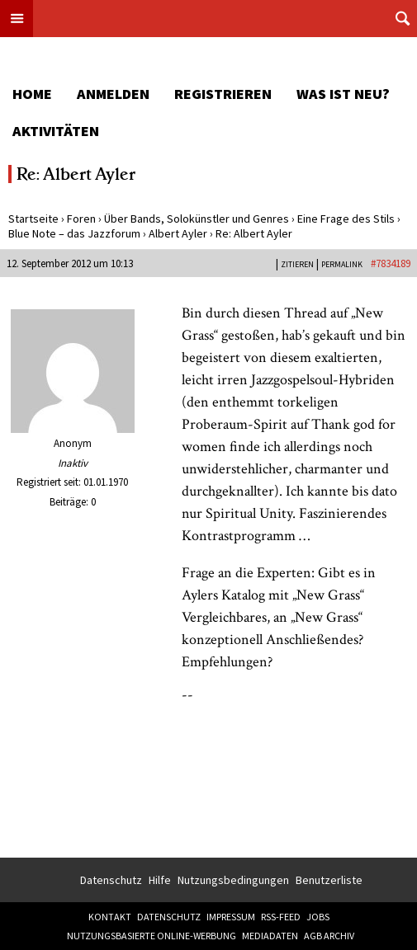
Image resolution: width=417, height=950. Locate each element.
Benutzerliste (329, 879)
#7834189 (390, 263)
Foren (81, 218)
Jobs (317, 916)
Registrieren (223, 93)
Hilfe (160, 879)
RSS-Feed (281, 916)
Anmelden (113, 93)
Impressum (230, 916)
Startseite (33, 218)
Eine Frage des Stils (346, 218)
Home (32, 93)
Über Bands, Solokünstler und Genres (196, 218)
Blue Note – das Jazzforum (74, 233)
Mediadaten (270, 935)
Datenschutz (111, 879)
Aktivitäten (55, 130)
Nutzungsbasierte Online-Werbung (151, 935)
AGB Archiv (329, 935)
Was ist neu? (343, 93)
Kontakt (109, 916)
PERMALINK (342, 264)
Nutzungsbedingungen (233, 879)
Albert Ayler (178, 233)
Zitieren (297, 264)
